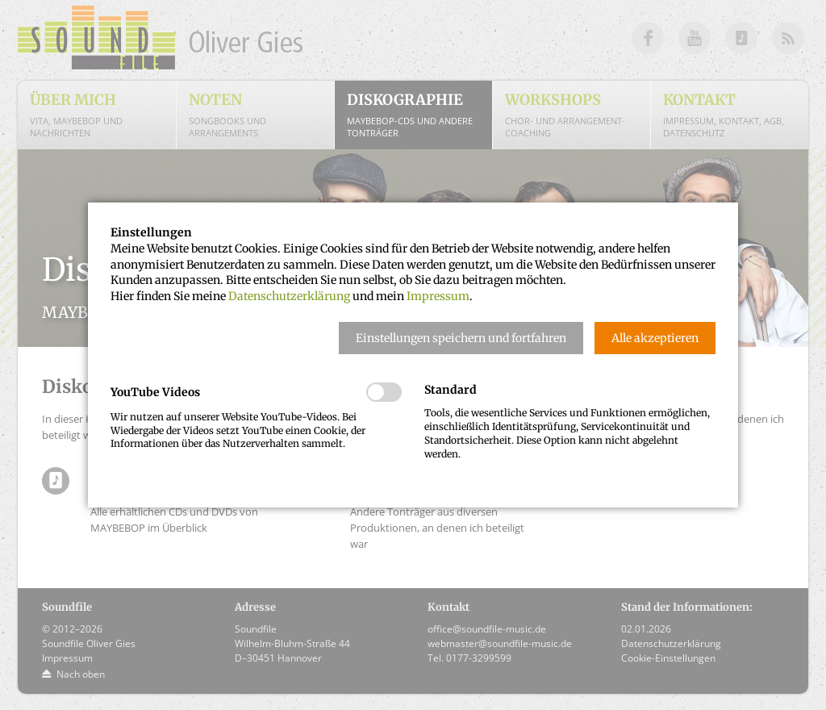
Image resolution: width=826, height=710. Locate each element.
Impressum (438, 296)
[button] (461, 338)
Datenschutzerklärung (289, 296)
